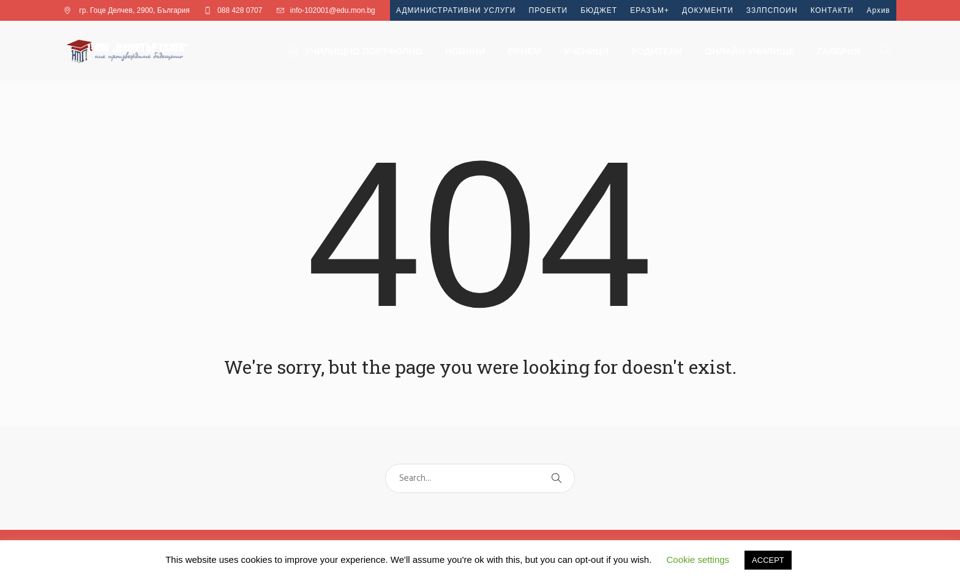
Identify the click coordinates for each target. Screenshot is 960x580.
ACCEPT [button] (768, 560)
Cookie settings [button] (698, 559)
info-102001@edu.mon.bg (332, 10)
